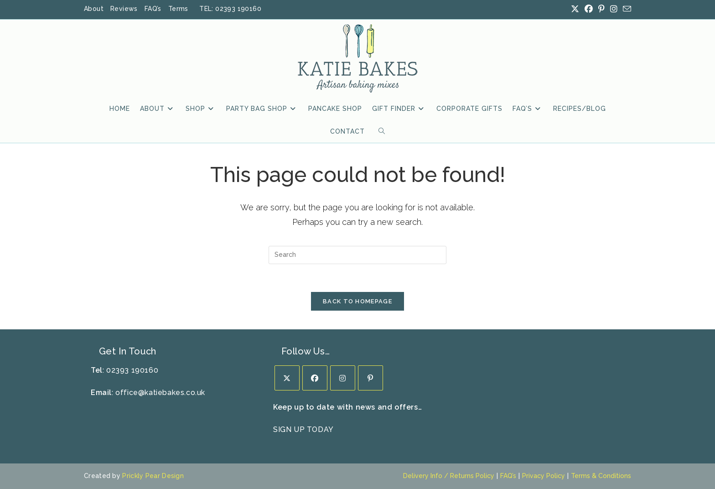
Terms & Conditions (601, 475)
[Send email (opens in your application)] (625, 9)
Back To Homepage (357, 301)
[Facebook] (314, 377)
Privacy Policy (543, 475)
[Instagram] (342, 377)
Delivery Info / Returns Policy (448, 475)
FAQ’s (153, 8)
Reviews (124, 8)
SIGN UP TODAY (303, 429)
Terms (178, 8)
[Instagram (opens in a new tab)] (613, 9)
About (94, 8)
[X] (287, 377)
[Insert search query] (357, 255)
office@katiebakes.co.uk (160, 392)
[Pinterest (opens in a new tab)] (601, 9)
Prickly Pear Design (153, 475)
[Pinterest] (370, 377)
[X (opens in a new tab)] (575, 9)
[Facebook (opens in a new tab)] (589, 9)
